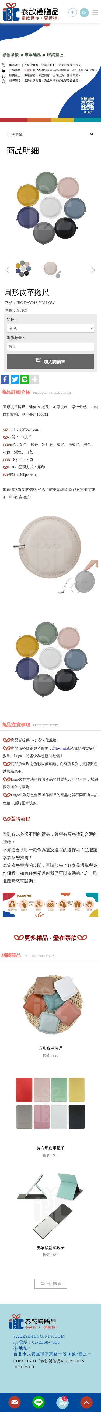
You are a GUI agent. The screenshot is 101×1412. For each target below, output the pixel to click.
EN (84, 12)
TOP (86, 1402)
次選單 (50, 134)
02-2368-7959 (46, 1342)
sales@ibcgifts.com (39, 1336)
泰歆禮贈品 (31, 12)
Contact (14, 1402)
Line (38, 1402)
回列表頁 (50, 1283)
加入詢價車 (50, 360)
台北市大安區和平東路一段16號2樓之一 (52, 1354)
